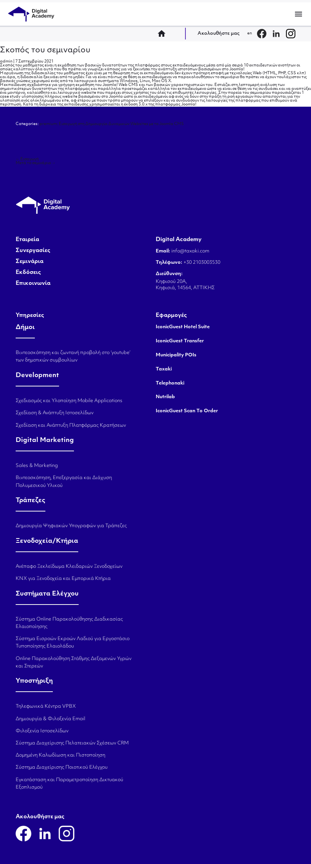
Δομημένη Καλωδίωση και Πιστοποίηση (60, 755)
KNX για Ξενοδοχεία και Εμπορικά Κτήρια (63, 578)
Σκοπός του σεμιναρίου (45, 50)
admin (6, 61)
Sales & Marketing (37, 465)
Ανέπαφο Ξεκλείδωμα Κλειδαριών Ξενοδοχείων (69, 566)
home (164, 33)
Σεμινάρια (29, 262)
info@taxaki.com (190, 251)
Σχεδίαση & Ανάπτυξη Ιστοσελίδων (54, 413)
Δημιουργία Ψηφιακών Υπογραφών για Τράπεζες (71, 526)
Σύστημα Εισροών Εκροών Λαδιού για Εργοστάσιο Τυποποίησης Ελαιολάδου (72, 643)
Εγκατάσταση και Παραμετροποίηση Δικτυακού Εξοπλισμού (69, 784)
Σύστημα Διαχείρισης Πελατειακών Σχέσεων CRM (72, 743)
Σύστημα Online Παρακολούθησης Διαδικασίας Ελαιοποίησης (69, 623)
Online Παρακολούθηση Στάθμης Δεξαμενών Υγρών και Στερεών (73, 662)
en (249, 33)
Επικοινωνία (33, 283)
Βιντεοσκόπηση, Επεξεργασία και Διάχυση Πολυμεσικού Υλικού (64, 482)
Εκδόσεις (28, 272)
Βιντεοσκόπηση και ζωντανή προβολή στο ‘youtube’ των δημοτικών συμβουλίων (73, 357)
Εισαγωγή (27, 159)
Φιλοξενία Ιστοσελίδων (42, 731)
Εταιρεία (27, 240)
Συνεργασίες (33, 251)
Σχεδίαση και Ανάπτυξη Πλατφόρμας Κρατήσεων (71, 425)
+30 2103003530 (201, 262)
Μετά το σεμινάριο (36, 163)
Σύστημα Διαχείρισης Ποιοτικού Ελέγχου (62, 767)
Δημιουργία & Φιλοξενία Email (50, 719)
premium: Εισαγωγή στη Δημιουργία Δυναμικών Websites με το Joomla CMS (112, 124)
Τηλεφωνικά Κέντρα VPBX (46, 706)
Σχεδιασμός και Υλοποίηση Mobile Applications (69, 401)
